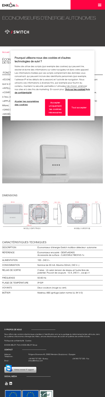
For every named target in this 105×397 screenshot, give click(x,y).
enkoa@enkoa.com (35, 361)
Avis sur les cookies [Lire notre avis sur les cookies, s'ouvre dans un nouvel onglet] (75, 89)
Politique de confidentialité (14, 341)
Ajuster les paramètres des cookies (27, 103)
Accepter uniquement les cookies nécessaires (55, 107)
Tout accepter (79, 107)
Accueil (5, 52)
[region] (52, 85)
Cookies (28, 341)
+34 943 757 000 (34, 359)
